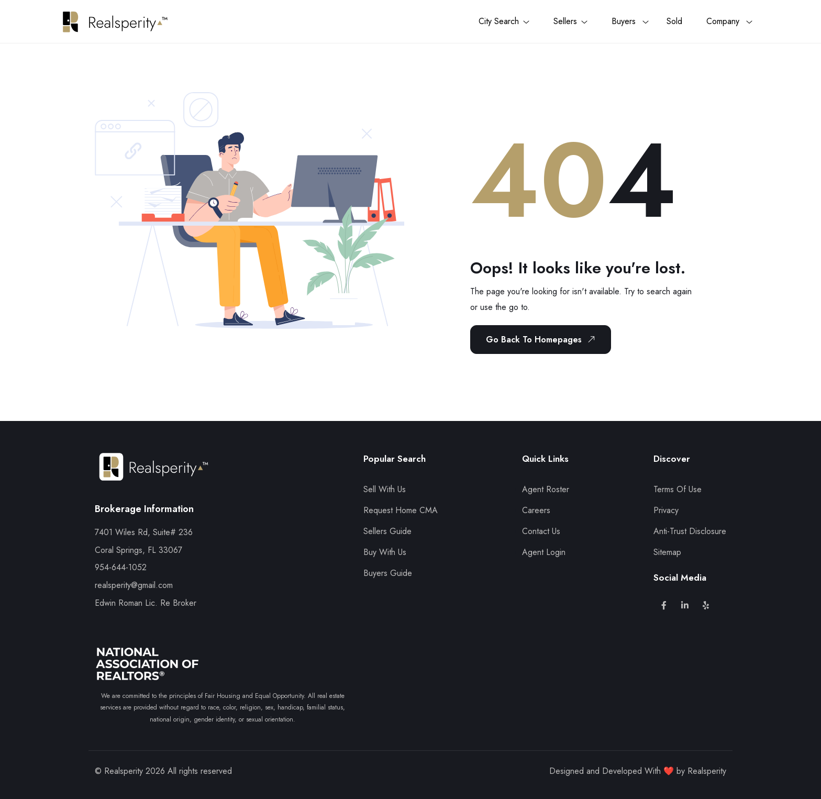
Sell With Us (384, 489)
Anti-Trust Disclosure (689, 531)
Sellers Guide (387, 531)
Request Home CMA (400, 510)
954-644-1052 (121, 567)
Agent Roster (545, 489)
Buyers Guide (387, 573)
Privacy (666, 510)
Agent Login (543, 552)
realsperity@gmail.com (134, 585)
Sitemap (667, 552)
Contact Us (541, 531)
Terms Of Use (677, 489)
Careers (536, 510)
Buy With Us (384, 552)
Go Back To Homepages (543, 339)
